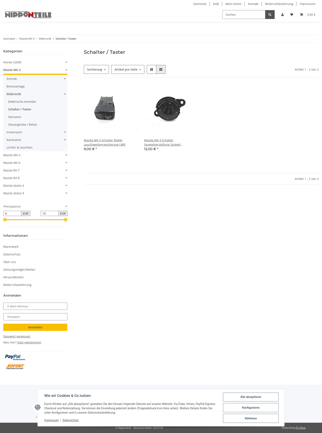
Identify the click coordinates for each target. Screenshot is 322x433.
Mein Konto (233, 4)
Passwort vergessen (16, 336)
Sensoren (14, 117)
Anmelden (35, 327)
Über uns (9, 262)
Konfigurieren (250, 407)
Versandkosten (13, 277)
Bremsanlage (16, 86)
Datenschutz (12, 254)
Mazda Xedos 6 (13, 186)
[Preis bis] (49, 213)
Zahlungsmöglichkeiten (19, 269)
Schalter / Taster (19, 109)
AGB (216, 4)
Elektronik (14, 94)
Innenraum (14, 132)
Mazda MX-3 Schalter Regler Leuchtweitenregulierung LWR (104, 142)
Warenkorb (11, 247)
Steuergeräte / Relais (22, 124)
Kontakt (253, 4)
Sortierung (94, 69)
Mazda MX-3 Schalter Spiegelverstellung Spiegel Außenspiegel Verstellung (162, 142)
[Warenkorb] (307, 14)
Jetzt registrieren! (29, 342)
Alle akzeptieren (250, 397)
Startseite (199, 4)
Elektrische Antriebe (22, 102)
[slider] (5, 220)
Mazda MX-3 (12, 70)
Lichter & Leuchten (20, 147)
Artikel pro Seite (126, 69)
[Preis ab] (12, 213)
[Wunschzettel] (291, 14)
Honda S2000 (12, 62)
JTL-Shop (301, 427)
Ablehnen (251, 418)
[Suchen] (243, 14)
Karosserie (14, 140)
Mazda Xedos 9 (13, 193)
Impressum (307, 4)
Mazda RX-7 (11, 170)
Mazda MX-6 (11, 163)
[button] (282, 14)
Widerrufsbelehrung (279, 4)
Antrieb (12, 79)
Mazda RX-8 (11, 178)
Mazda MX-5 (11, 155)
